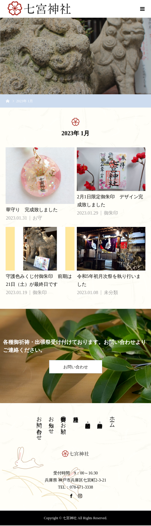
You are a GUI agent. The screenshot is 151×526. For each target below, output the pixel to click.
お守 (37, 217)
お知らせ (51, 422)
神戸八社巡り (76, 416)
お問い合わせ (75, 367)
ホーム (112, 419)
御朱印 (111, 212)
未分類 (111, 292)
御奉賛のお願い (63, 422)
